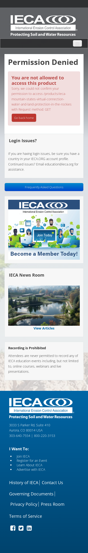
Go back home (24, 118)
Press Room (53, 504)
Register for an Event (32, 461)
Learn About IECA (29, 465)
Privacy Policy (23, 504)
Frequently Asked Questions (44, 187)
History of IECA (23, 482)
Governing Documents (31, 494)
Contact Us (52, 482)
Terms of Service (25, 516)
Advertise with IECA (31, 470)
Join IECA (23, 457)
